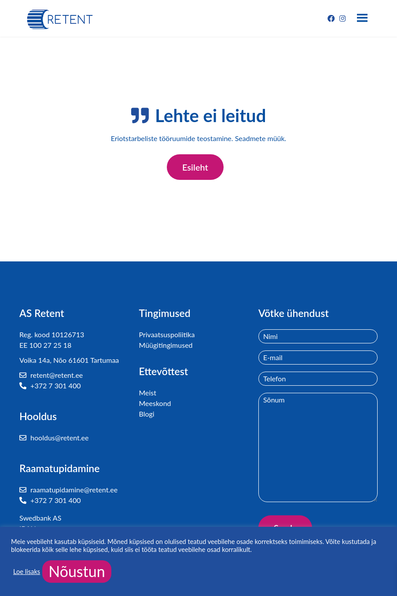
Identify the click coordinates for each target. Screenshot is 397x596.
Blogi (146, 414)
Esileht (195, 167)
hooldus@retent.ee (53, 437)
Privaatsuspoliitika (167, 334)
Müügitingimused (165, 345)
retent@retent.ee (51, 375)
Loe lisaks (26, 571)
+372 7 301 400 (50, 385)
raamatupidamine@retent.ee (68, 489)
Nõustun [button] (76, 571)
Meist (147, 392)
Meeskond (155, 403)
